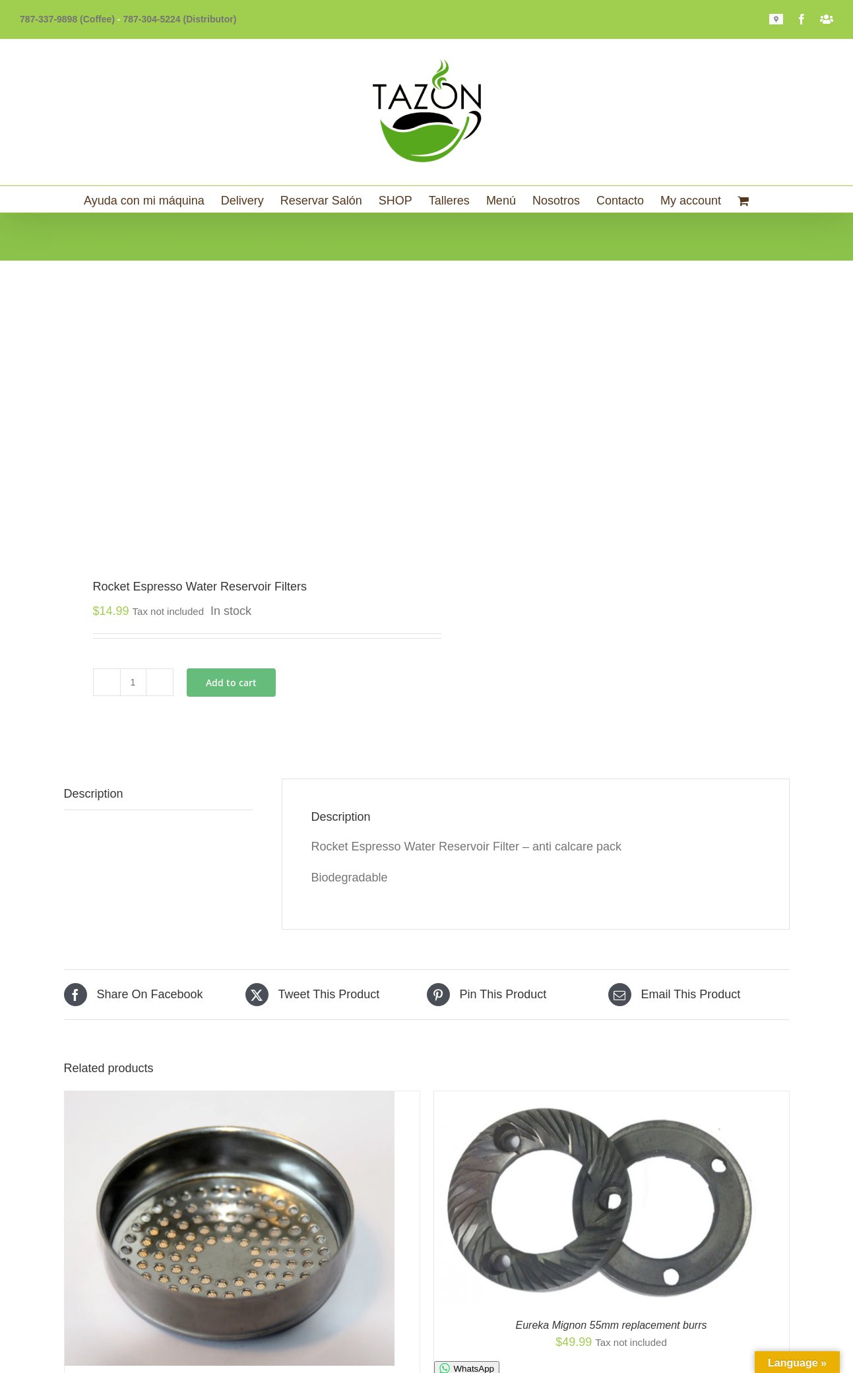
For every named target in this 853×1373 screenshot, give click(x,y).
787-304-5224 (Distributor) (179, 19)
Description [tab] (93, 793)
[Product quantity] (133, 682)
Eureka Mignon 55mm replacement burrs (611, 1325)
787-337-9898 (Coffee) (67, 19)
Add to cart (231, 682)
